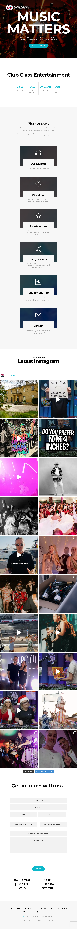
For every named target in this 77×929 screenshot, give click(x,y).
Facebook (30, 909)
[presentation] (38, 859)
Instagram (46, 909)
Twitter (15, 909)
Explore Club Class (38, 45)
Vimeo (27, 912)
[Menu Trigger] (74, 4)
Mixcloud (42, 912)
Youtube (63, 909)
